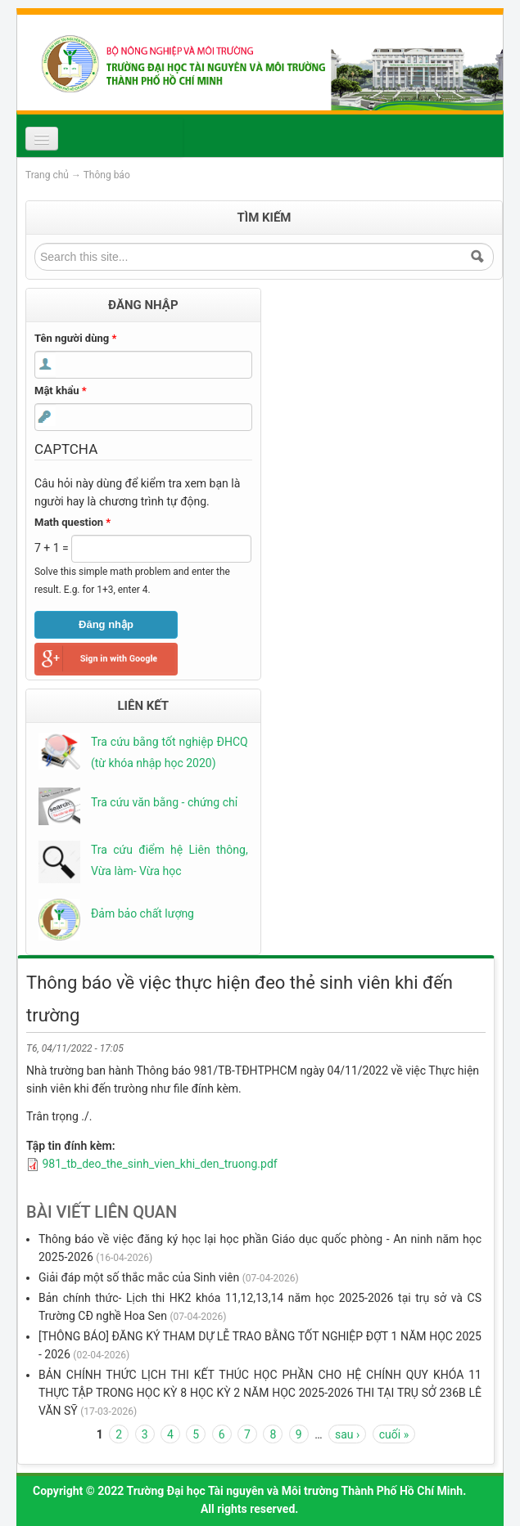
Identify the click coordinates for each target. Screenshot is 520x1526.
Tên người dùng (75, 338)
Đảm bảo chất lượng (142, 913)
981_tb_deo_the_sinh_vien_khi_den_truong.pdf (159, 1163)
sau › (347, 1434)
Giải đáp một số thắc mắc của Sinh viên (138, 1277)
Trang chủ (47, 175)
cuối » (394, 1434)
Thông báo (107, 175)
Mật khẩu (60, 390)
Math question (72, 522)
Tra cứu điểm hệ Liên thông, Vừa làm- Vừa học (169, 860)
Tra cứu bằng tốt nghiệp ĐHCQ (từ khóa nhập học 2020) (169, 752)
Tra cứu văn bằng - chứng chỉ (164, 802)
